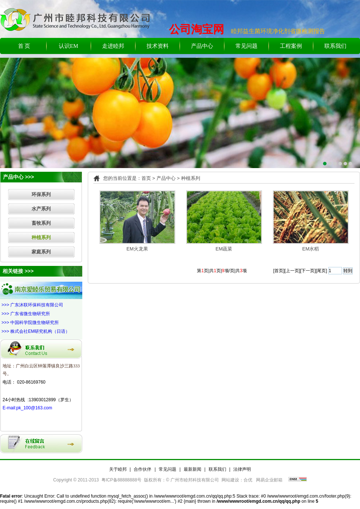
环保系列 (41, 194)
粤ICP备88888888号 (121, 480)
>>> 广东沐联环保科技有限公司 (32, 304)
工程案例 (291, 46)
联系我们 (335, 46)
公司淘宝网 (196, 29)
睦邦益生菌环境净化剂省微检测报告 (278, 31)
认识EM (68, 46)
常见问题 (246, 46)
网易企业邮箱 (269, 480)
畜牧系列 (41, 223)
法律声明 (242, 469)
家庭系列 (41, 251)
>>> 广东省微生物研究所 (25, 313)
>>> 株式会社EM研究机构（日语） (35, 331)
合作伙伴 (142, 469)
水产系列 (41, 208)
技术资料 (158, 46)
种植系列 (41, 237)
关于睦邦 (118, 469)
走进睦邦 (113, 46)
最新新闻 (192, 469)
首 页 (24, 46)
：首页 (144, 178)
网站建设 (230, 480)
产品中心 (202, 46)
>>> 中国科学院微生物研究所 (30, 322)
